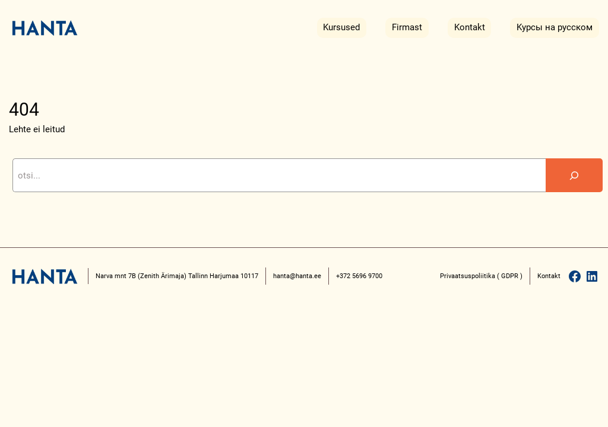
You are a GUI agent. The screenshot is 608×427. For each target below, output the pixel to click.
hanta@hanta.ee (297, 276)
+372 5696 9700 (359, 276)
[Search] (574, 175)
